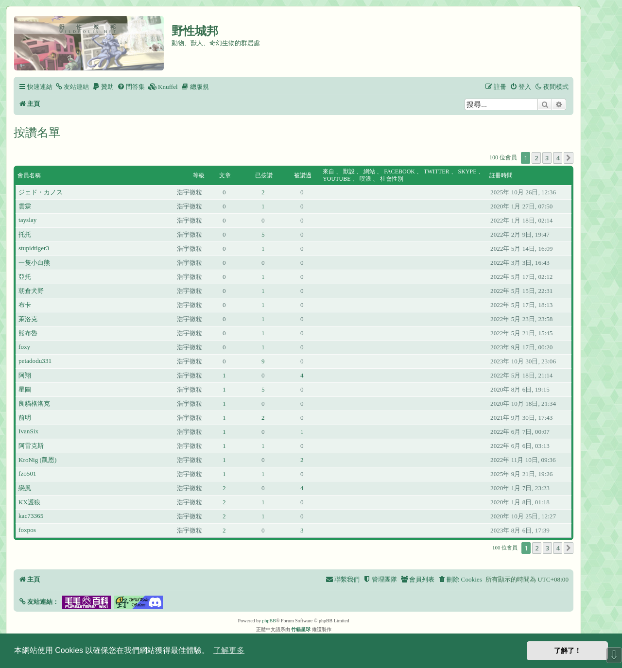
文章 (225, 175)
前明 (24, 417)
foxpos (27, 529)
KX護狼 (29, 502)
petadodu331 (35, 360)
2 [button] (536, 158)
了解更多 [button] (228, 650)
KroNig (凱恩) (37, 459)
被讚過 (302, 175)
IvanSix (28, 431)
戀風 (24, 488)
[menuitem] (72, 87)
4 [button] (557, 158)
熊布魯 (27, 333)
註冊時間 (501, 175)
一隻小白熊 (34, 262)
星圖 (24, 389)
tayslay (27, 219)
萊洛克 (27, 319)
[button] (568, 158)
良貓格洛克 (34, 403)
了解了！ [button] (567, 650)
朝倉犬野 (31, 290)
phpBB (269, 620)
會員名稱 (29, 175)
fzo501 (27, 473)
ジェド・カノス (40, 192)
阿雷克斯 (31, 445)
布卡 (24, 304)
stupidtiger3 (33, 248)
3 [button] (547, 158)
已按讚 (264, 175)
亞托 (24, 276)
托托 (24, 234)
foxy (24, 346)
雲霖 (24, 206)
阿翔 (24, 375)
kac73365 (30, 515)
